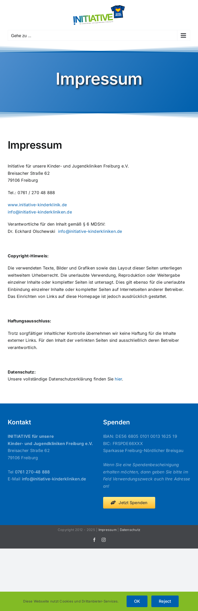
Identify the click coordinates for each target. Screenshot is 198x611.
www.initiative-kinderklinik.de (37, 204)
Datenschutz (130, 530)
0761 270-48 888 (32, 471)
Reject (165, 601)
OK (137, 601)
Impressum (107, 530)
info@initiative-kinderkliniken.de (40, 212)
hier (118, 379)
